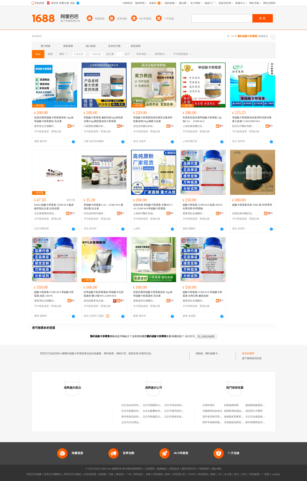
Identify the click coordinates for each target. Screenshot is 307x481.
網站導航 (217, 468)
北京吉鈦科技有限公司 (133, 405)
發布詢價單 (248, 353)
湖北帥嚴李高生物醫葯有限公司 (95, 300)
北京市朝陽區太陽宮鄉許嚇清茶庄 (161, 405)
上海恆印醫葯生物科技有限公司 (144, 213)
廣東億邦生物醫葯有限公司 (144, 300)
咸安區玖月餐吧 (254, 410)
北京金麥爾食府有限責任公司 (159, 410)
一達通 (265, 474)
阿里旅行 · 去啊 (142, 474)
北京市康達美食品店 (175, 416)
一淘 (128, 474)
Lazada (276, 474)
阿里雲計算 (179, 474)
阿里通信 (203, 474)
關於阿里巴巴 (189, 468)
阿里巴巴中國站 (72, 474)
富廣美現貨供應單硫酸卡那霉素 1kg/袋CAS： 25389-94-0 (202, 119)
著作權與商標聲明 (132, 468)
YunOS (192, 474)
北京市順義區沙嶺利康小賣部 (159, 416)
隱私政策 (174, 468)
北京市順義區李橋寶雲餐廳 (136, 410)
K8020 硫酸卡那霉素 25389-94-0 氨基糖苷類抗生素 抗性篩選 (54, 206)
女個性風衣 (208, 405)
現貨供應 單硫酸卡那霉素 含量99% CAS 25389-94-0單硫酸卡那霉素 (153, 206)
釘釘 (244, 474)
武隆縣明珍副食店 (212, 410)
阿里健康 (254, 474)
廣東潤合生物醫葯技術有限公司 (194, 213)
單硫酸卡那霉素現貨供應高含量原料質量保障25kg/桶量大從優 (152, 119)
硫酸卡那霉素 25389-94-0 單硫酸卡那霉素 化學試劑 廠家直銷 (202, 294)
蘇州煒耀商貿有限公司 (257, 422)
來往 (236, 474)
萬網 (212, 474)
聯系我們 (204, 468)
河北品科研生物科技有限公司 (95, 213)
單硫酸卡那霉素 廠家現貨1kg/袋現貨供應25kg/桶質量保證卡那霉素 (103, 119)
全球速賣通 (90, 474)
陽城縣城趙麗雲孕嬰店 (257, 405)
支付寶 (228, 474)
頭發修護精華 (231, 405)
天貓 (110, 474)
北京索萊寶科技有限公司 (45, 213)
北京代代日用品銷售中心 (134, 422)
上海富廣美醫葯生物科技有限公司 (194, 126)
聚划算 (119, 474)
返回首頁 (190, 336)
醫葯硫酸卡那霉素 (215, 353)
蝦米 (167, 474)
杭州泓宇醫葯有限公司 (243, 126)
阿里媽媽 (158, 474)
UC (220, 474)
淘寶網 (102, 474)
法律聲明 (149, 468)
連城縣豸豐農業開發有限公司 (240, 416)
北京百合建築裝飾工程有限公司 (262, 416)
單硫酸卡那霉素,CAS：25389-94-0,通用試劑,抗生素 (103, 206)
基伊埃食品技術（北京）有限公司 (139, 416)
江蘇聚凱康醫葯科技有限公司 (95, 126)
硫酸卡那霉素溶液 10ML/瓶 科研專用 (252, 204)
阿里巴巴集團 (34, 474)
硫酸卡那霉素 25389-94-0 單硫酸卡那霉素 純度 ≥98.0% (54, 294)
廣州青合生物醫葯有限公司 (45, 126)
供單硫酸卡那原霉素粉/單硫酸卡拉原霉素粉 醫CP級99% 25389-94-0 (104, 294)
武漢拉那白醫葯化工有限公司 (243, 213)
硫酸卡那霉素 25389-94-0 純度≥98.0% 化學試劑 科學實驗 (203, 206)
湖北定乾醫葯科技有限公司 (144, 126)
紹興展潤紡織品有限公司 (237, 410)
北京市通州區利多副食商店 (179, 410)
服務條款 (162, 468)
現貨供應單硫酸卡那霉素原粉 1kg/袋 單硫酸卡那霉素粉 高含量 (53, 119)
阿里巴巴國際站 (52, 474)
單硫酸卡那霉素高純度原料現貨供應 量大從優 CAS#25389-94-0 (251, 119)
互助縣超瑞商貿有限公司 (237, 422)
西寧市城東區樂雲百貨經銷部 (218, 422)
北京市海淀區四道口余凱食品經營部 (184, 405)
